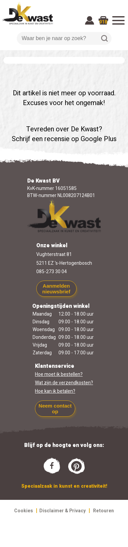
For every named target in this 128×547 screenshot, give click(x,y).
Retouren (103, 510)
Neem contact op (55, 408)
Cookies (23, 510)
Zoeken (104, 38)
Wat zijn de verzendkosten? (64, 382)
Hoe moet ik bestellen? (59, 374)
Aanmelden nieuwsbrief (56, 288)
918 (103, 22)
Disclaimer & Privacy (62, 510)
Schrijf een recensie (41, 139)
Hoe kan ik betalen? (55, 391)
